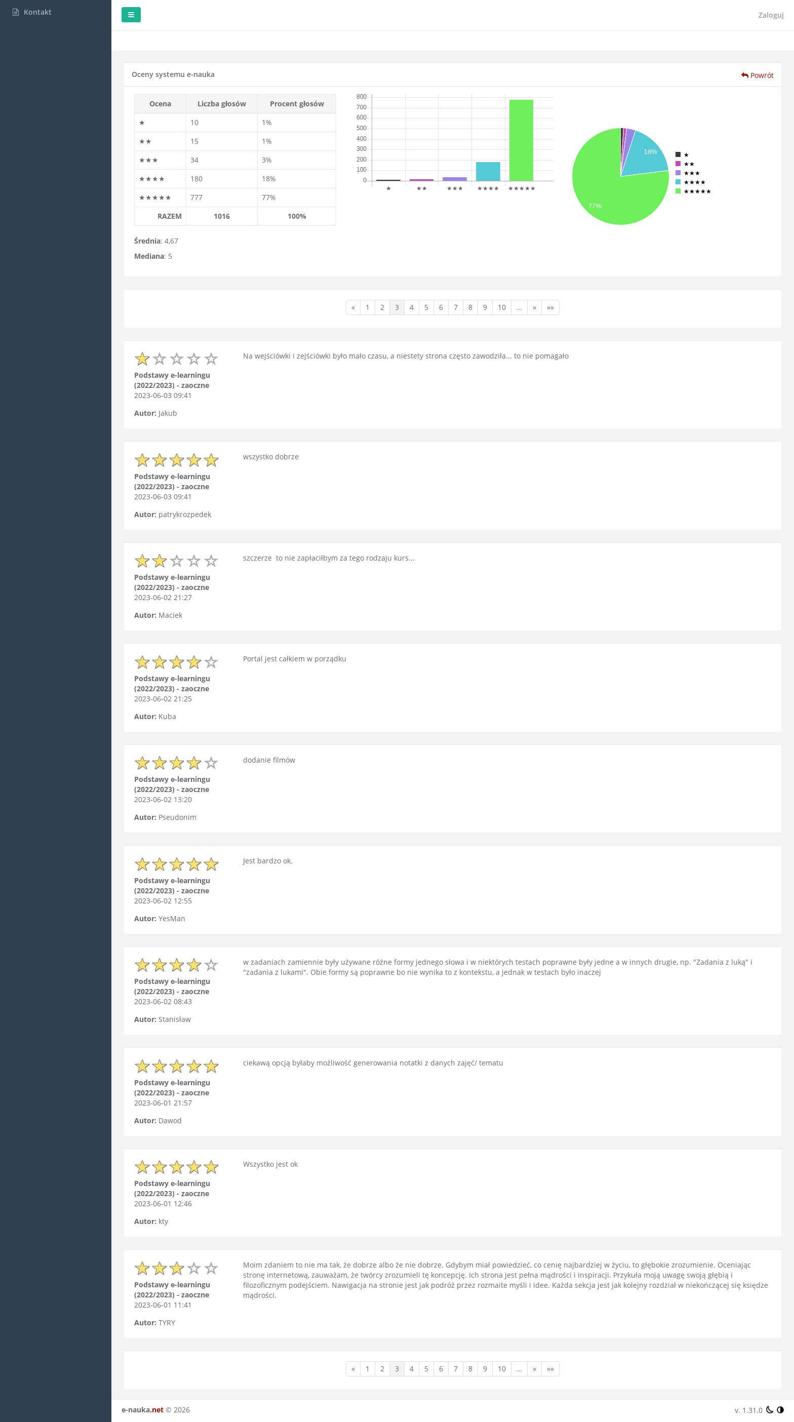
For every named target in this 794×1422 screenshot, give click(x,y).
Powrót (757, 75)
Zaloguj (771, 15)
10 (502, 307)
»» (550, 307)
